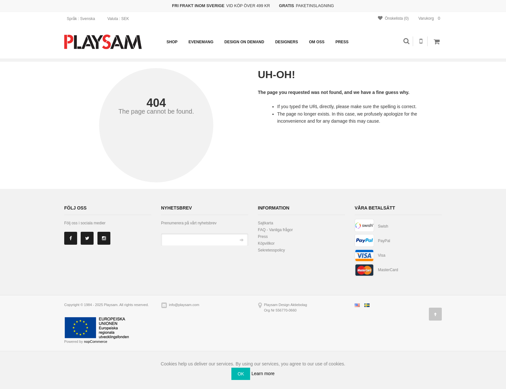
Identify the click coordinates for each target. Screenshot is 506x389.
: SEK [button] (120, 18)
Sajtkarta (265, 223)
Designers (286, 42)
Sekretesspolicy (271, 250)
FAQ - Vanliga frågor (275, 230)
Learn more (263, 373)
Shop (172, 42)
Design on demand (244, 42)
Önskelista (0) (393, 18)
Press (342, 42)
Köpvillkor (266, 243)
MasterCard (388, 270)
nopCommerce (95, 341)
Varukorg (430, 18)
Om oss (316, 42)
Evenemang (200, 42)
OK (241, 373)
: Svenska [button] (83, 18)
